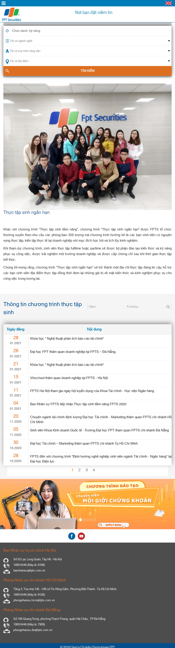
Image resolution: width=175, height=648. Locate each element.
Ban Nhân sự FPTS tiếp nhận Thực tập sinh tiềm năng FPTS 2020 (78, 404)
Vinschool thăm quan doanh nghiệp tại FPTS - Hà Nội (69, 378)
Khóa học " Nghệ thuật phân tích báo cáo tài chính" (67, 339)
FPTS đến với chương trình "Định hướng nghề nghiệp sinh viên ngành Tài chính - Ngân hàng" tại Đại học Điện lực (101, 459)
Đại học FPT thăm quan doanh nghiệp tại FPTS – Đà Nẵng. (73, 352)
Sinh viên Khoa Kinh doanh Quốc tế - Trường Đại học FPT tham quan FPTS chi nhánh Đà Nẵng (99, 430)
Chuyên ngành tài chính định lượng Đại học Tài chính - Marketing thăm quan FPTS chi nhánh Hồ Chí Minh (101, 419)
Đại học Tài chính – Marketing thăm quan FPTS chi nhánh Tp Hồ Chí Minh (84, 444)
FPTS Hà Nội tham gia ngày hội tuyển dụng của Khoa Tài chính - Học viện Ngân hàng (92, 391)
